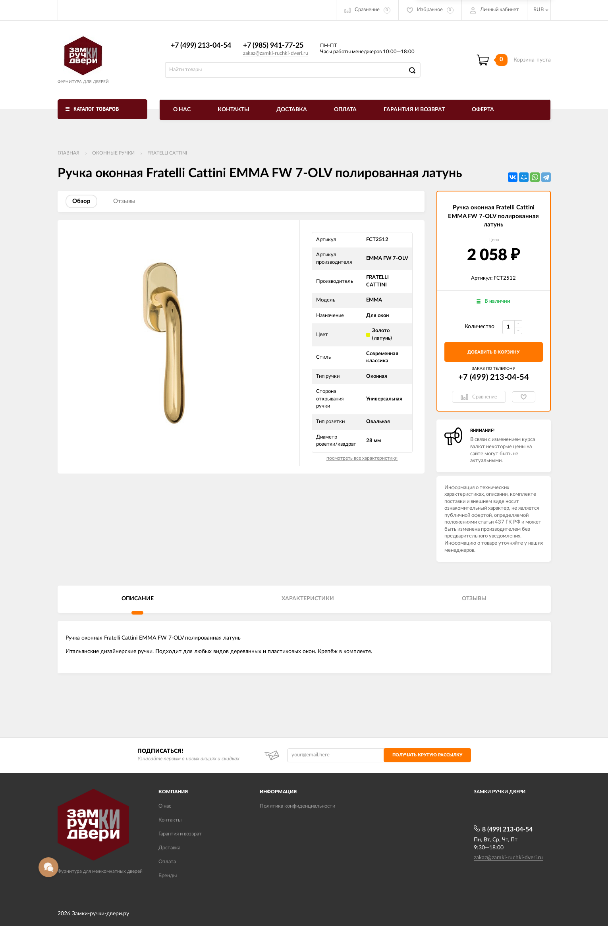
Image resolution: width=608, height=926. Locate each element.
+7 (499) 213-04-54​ (201, 45)
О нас (182, 109)
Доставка (291, 109)
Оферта (483, 109)
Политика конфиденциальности (297, 806)
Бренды (167, 875)
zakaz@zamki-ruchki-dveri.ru (275, 53)
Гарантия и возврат (414, 109)
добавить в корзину (493, 352)
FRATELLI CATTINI (167, 153)
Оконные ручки (113, 153)
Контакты (233, 109)
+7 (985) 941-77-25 (273, 45)
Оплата (345, 109)
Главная (68, 153)
